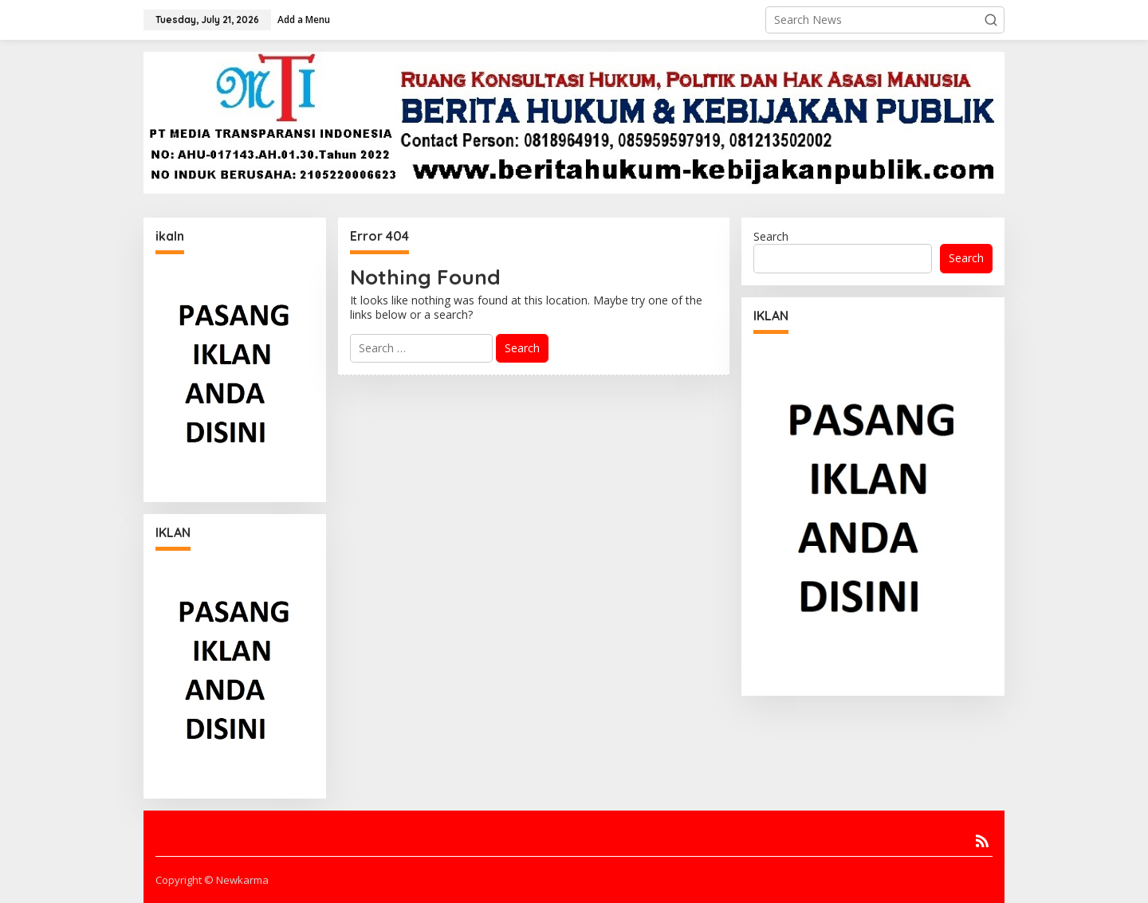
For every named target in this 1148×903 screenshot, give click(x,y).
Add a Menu (303, 19)
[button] (991, 19)
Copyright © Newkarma (212, 880)
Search (770, 236)
